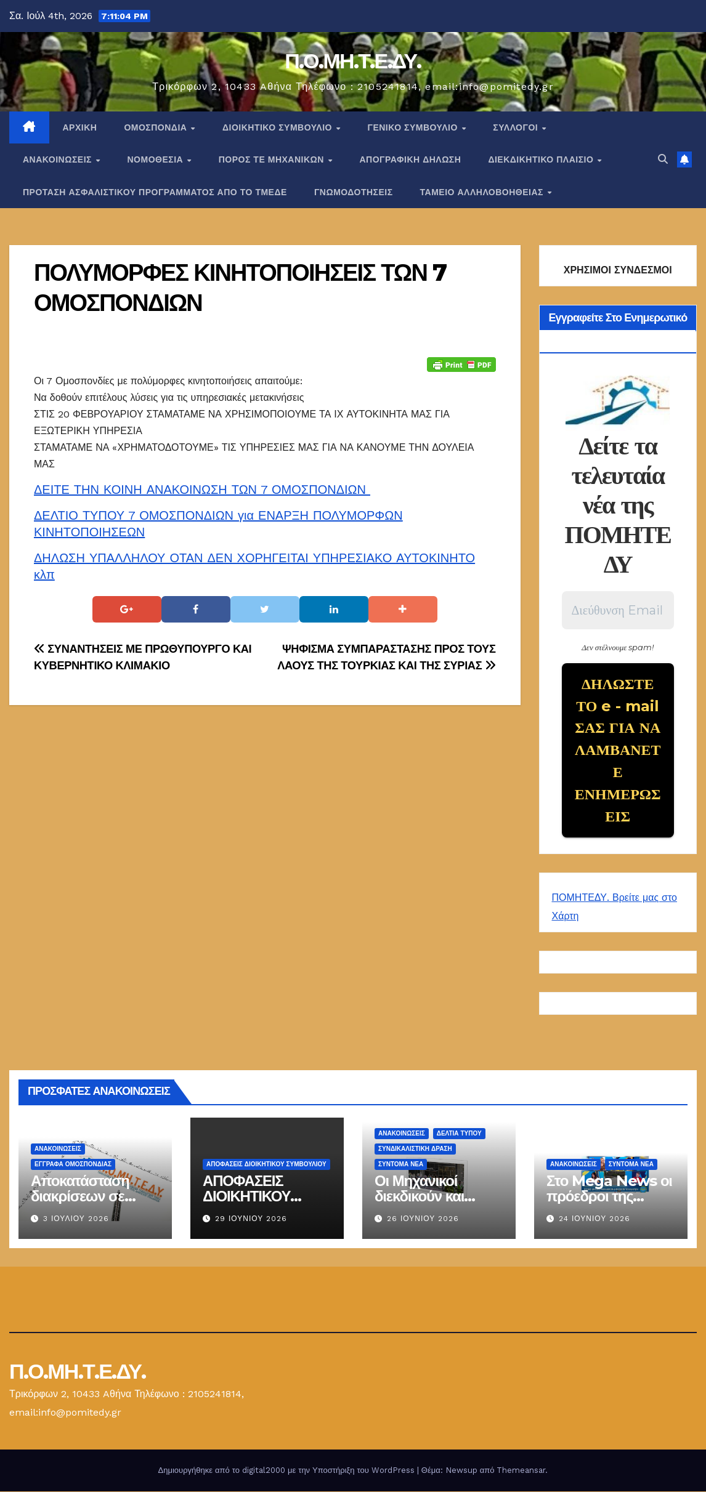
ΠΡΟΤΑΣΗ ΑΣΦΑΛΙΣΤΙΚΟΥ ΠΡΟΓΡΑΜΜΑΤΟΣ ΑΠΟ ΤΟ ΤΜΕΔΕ (155, 192)
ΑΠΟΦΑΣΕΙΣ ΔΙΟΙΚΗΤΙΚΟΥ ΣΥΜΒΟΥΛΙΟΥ (266, 1165)
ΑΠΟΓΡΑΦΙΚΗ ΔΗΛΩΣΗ (410, 159)
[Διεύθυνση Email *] (618, 610)
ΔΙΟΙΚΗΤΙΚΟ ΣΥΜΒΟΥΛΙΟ (278, 127)
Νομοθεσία (157, 159)
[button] (663, 159)
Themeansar (521, 1470)
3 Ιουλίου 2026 (76, 1219)
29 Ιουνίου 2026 (251, 1219)
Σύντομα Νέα (400, 1165)
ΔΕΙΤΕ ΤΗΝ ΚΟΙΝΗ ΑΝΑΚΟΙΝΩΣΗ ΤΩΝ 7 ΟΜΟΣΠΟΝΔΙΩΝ (202, 489)
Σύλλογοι (516, 127)
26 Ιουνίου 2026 (423, 1219)
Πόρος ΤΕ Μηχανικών (273, 159)
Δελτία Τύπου (459, 1134)
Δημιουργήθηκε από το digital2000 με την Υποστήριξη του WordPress (287, 1470)
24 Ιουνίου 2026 (594, 1219)
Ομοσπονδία (157, 127)
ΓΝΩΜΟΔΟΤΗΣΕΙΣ (353, 192)
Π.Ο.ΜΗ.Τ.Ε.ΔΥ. (353, 61)
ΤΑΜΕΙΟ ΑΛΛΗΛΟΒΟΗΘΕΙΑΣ (483, 192)
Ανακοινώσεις (58, 159)
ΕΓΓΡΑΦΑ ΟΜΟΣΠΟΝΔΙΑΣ (73, 1165)
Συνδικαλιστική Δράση (415, 1150)
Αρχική (80, 127)
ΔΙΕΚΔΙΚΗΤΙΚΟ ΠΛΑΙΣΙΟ (542, 159)
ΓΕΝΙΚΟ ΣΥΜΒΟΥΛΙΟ (413, 127)
